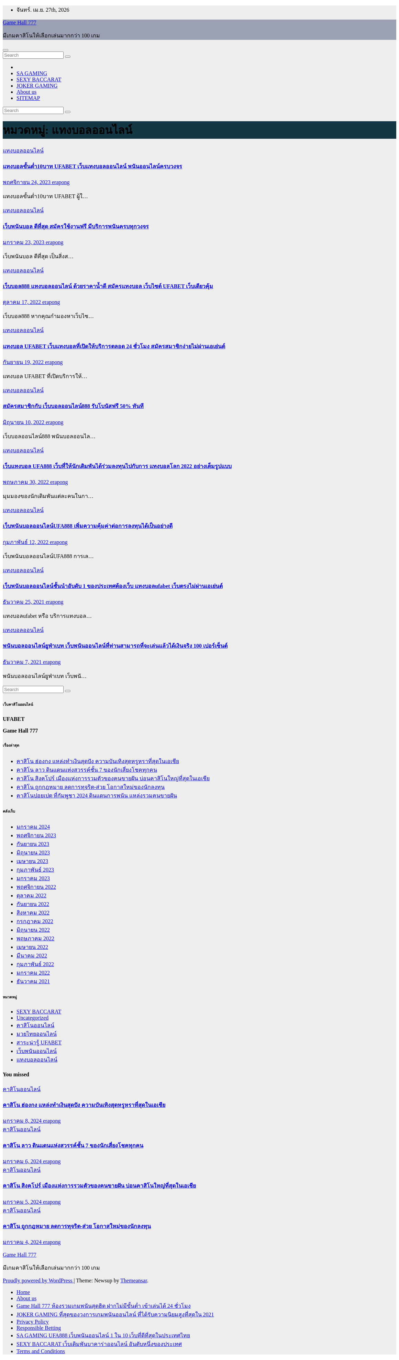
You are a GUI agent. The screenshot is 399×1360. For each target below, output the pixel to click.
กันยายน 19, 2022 (24, 362)
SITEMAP (28, 98)
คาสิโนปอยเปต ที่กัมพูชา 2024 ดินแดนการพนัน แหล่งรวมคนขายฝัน (96, 795)
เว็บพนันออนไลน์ (36, 1051)
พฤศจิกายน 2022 (36, 887)
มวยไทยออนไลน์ (36, 1034)
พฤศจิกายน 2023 (36, 835)
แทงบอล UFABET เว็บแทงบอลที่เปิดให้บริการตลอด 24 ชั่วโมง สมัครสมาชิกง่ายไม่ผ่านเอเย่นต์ (114, 346)
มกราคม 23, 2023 (24, 242)
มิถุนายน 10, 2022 (24, 422)
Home (23, 1292)
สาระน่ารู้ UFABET (39, 1042)
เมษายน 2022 (32, 947)
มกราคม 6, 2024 (23, 1161)
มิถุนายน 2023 (33, 852)
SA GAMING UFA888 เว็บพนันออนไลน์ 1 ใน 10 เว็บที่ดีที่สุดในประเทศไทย (103, 1335)
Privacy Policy (32, 1322)
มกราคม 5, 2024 (23, 1202)
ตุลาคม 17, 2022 (22, 302)
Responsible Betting (38, 1328)
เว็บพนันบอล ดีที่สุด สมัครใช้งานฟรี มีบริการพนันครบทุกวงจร (76, 226)
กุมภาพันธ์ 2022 (35, 964)
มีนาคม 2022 (31, 956)
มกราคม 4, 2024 (23, 1242)
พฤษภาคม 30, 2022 (26, 482)
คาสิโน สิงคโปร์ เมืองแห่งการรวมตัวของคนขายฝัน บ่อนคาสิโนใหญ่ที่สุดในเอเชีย (113, 778)
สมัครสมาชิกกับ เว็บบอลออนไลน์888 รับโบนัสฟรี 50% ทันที (73, 406)
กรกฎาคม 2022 (34, 921)
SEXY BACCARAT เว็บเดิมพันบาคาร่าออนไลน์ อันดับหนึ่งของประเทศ (99, 1344)
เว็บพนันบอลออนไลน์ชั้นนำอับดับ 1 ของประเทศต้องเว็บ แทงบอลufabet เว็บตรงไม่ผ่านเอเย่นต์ (113, 586)
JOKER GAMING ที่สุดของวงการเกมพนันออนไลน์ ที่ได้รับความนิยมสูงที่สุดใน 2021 (115, 1314)
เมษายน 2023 (32, 861)
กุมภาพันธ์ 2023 (35, 870)
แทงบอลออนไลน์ (23, 151)
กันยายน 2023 (32, 844)
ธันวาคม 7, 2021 (23, 662)
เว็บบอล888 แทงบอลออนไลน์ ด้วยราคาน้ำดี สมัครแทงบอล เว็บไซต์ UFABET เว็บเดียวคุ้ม (108, 286)
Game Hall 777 (19, 22)
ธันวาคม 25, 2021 (24, 602)
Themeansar (133, 1280)
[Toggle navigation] (5, 50)
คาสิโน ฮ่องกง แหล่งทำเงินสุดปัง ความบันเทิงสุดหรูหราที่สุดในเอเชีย (97, 761)
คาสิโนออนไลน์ (35, 1025)
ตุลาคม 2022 (31, 895)
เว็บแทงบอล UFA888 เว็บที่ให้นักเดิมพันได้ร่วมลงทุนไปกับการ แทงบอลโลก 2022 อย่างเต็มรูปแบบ (117, 466)
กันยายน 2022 (32, 904)
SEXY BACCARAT (39, 79)
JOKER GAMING (37, 86)
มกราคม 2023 (33, 878)
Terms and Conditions (40, 1351)
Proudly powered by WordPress (38, 1280)
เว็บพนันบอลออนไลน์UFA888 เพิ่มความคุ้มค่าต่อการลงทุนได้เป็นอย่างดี (88, 526)
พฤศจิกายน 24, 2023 (27, 182)
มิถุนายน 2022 (33, 930)
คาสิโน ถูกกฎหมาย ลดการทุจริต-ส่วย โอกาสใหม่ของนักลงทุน (90, 787)
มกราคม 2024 (33, 827)
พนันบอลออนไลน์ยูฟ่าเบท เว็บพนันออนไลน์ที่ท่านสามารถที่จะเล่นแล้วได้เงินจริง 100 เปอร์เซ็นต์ (115, 646)
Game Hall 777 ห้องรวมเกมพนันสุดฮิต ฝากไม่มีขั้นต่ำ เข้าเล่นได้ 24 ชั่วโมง (103, 1306)
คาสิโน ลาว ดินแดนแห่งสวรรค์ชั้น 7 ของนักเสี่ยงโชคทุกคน (86, 770)
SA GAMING (31, 73)
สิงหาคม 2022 (32, 913)
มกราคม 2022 (33, 973)
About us (26, 92)
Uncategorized (32, 1018)
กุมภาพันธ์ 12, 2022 (26, 542)
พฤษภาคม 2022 (35, 938)
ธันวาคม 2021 (33, 981)
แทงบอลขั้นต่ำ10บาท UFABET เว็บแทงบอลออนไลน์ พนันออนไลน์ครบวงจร (92, 166)
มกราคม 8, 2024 (23, 1121)
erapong (61, 182)
